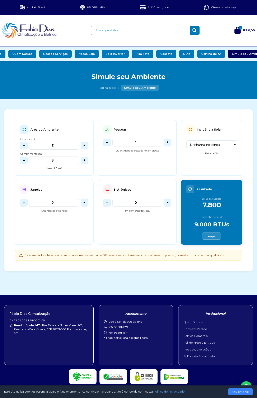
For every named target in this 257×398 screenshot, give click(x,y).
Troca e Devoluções (197, 349)
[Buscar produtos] (140, 30)
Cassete (166, 53)
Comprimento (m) (31, 153)
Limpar (211, 236)
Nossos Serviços (55, 53)
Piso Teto (142, 53)
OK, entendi (240, 391)
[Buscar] (194, 30)
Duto (186, 53)
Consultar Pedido (195, 329)
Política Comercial (195, 336)
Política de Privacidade (199, 356)
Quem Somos (22, 53)
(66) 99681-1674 (118, 332)
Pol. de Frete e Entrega (199, 342)
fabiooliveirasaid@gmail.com (128, 337)
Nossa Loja (87, 53)
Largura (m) (27, 139)
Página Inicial (107, 87)
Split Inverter (115, 53)
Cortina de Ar (211, 53)
